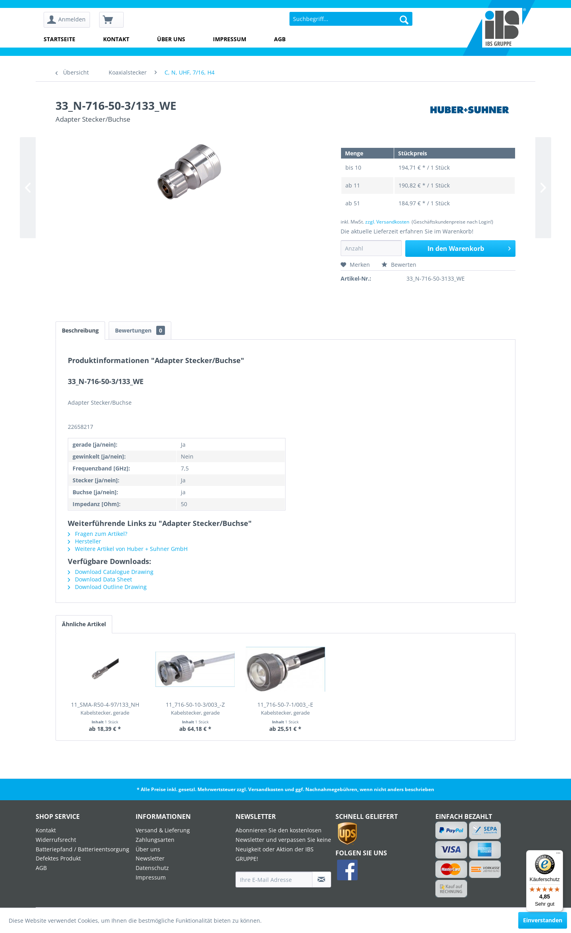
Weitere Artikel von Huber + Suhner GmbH (128, 549)
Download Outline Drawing (107, 587)
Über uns (171, 39)
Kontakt (116, 39)
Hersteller (84, 541)
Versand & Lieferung (163, 830)
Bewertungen (140, 330)
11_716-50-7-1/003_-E (285, 708)
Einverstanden (542, 920)
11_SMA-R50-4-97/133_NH (105, 708)
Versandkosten (266, 789)
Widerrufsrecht (56, 839)
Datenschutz (152, 868)
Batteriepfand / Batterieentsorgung (82, 849)
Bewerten (398, 264)
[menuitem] (70, 20)
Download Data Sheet (100, 579)
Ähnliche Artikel (84, 624)
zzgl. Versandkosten (387, 221)
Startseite (59, 39)
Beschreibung (80, 330)
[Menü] (558, 855)
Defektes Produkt (58, 858)
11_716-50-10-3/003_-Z (195, 708)
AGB (280, 39)
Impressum (229, 39)
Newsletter (150, 858)
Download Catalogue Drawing (110, 571)
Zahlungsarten (155, 839)
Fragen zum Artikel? (97, 533)
